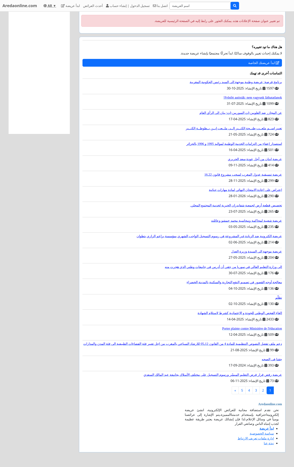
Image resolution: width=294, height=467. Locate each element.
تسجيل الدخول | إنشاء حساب (128, 5)
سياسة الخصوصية (262, 433)
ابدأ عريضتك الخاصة (263, 63)
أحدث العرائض (92, 5)
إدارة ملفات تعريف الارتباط (256, 438)
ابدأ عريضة (70, 5)
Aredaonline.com (19, 5)
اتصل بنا (160, 5)
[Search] (200, 6)
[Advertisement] (39, 73)
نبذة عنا (269, 443)
